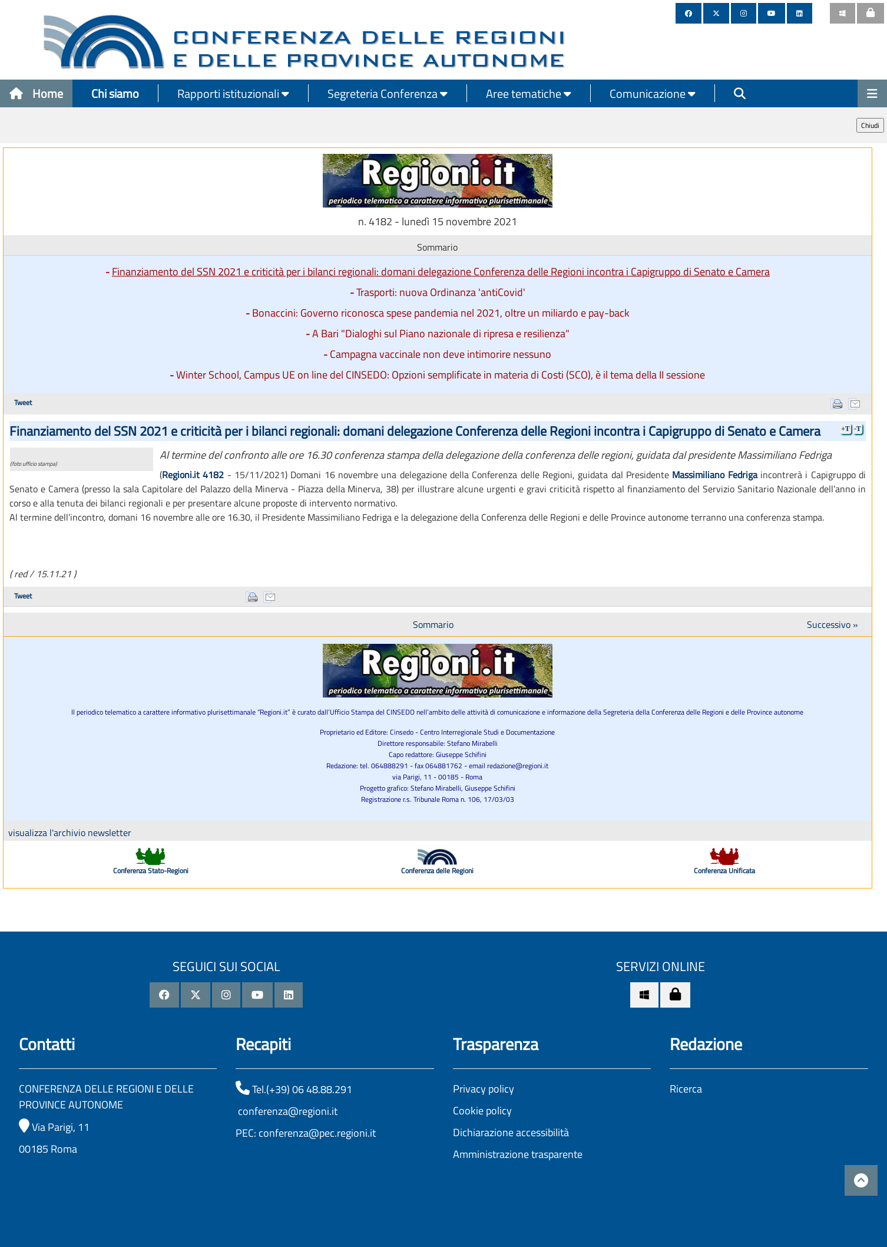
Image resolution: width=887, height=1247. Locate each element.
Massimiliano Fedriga (714, 475)
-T (857, 429)
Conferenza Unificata (724, 870)
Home (36, 93)
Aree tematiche (528, 93)
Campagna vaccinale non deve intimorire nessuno (440, 354)
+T (845, 429)
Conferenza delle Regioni (437, 870)
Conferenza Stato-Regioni (150, 870)
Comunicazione (653, 93)
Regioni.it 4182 (193, 475)
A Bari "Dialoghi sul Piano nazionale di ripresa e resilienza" (441, 333)
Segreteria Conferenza (387, 93)
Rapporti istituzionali (233, 93)
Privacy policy (483, 1089)
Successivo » (832, 624)
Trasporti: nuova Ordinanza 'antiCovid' (440, 292)
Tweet (23, 402)
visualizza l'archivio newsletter (69, 832)
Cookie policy (482, 1110)
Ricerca (686, 1089)
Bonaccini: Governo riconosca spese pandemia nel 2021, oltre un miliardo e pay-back (441, 313)
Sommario (433, 624)
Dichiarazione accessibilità (511, 1132)
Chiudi (870, 125)
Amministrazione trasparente (517, 1154)
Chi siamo (115, 93)
